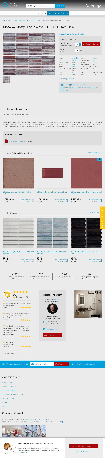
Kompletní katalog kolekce (17, 141)
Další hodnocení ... (10, 354)
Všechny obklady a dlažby (79, 84)
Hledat (59, 6)
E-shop (43, 13)
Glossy (95, 58)
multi (73, 64)
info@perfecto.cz (52, 329)
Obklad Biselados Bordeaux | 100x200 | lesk (52, 192)
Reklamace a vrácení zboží (12, 394)
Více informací (22, 452)
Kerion (73, 58)
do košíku (89, 44)
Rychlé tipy (6, 406)
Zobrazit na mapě (30, 419)
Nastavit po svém (82, 452)
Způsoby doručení (9, 386)
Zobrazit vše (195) (93, 213)
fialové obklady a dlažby (84, 87)
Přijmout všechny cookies (81, 446)
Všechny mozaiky (68, 87)
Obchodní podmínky (9, 390)
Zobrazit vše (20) (94, 153)
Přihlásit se (59, 364)
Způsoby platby (8, 382)
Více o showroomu (43, 419)
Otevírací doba (8, 398)
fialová (73, 72)
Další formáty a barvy (65, 79)
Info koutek (56, 299)
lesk (94, 60)
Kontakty (6, 402)
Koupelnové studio (60, 13)
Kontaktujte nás (50, 335)
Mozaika (66, 90)
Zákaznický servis (11, 377)
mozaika (74, 60)
